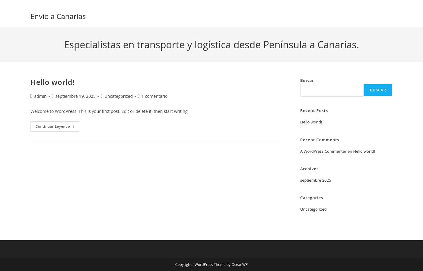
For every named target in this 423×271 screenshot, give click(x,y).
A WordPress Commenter (323, 151)
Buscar (306, 80)
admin (40, 96)
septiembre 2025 (315, 180)
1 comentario (155, 96)
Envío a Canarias (58, 16)
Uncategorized (118, 96)
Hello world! (52, 82)
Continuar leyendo (57, 127)
